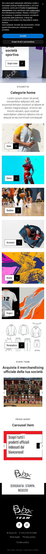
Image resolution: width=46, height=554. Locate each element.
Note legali (15, 537)
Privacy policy (29, 537)
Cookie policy (22, 542)
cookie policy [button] (34, 10)
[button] (44, 53)
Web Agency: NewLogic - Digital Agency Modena (23, 550)
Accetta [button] (23, 36)
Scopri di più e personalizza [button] (23, 42)
